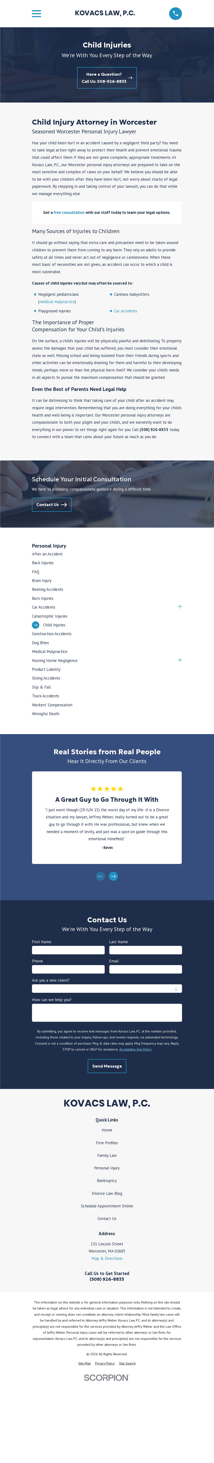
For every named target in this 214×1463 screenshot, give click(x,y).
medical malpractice (57, 301)
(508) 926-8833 (107, 1279)
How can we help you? (51, 999)
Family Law (107, 1155)
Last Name (118, 941)
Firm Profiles (107, 1142)
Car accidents (125, 311)
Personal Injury (107, 1168)
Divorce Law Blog (107, 1193)
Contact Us (107, 1218)
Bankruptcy (107, 1180)
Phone (37, 961)
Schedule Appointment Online (107, 1206)
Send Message (107, 1066)
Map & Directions (107, 1258)
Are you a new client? (51, 980)
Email (114, 961)
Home (107, 1130)
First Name (41, 941)
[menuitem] (107, 553)
